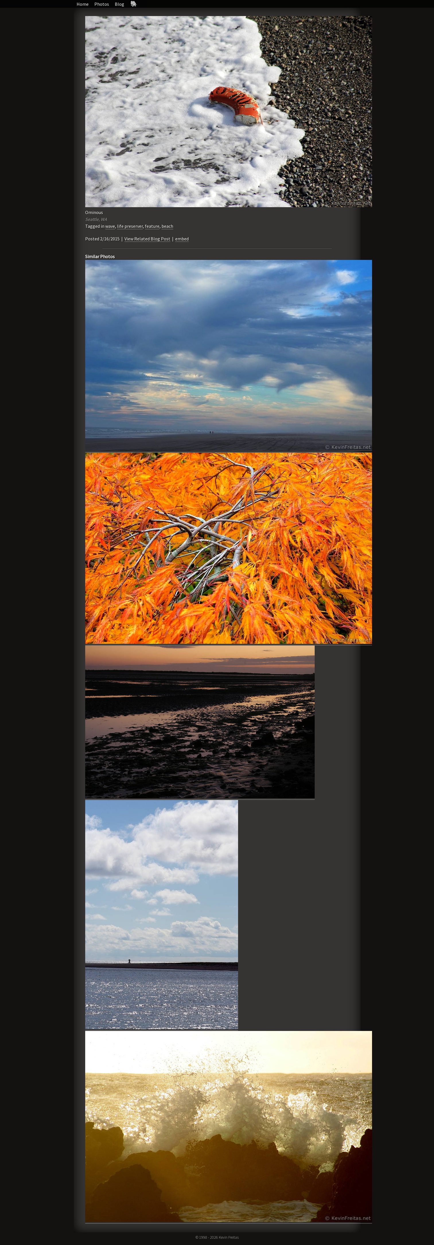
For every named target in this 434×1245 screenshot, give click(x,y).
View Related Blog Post (147, 239)
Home (83, 4)
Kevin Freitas (229, 1237)
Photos (101, 4)
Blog (119, 4)
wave (110, 226)
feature (152, 226)
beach (167, 226)
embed (182, 239)
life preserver (130, 226)
